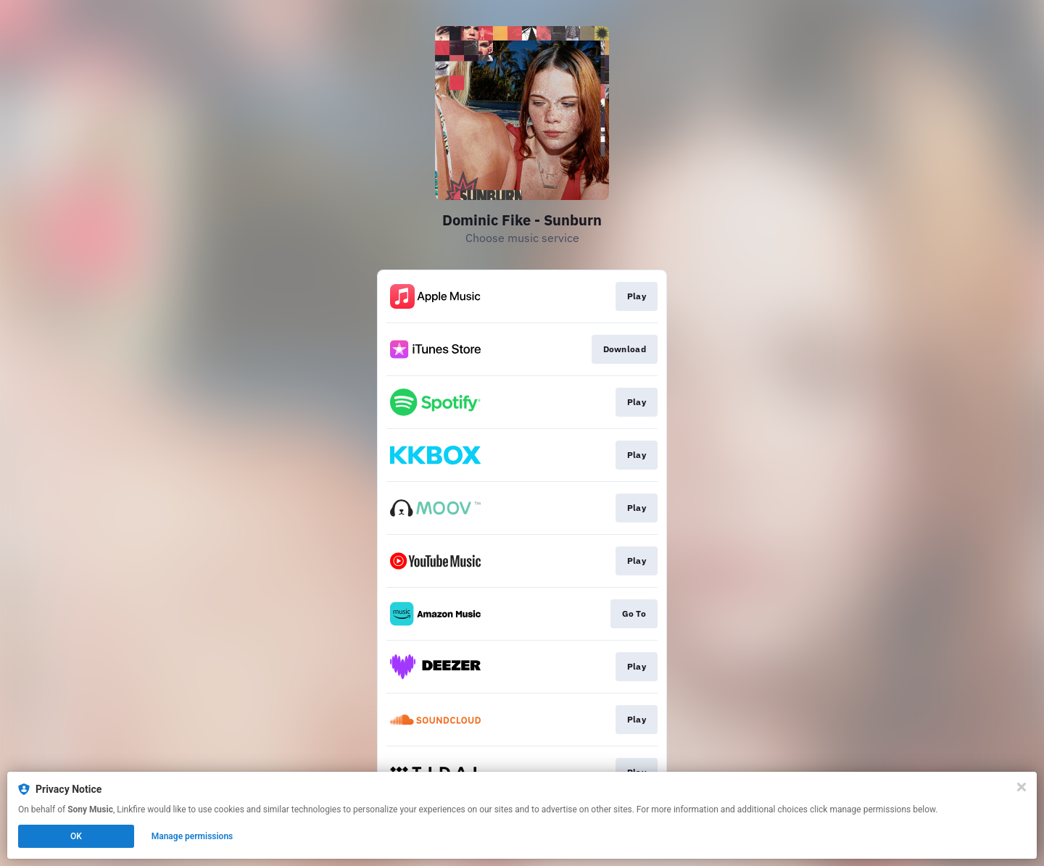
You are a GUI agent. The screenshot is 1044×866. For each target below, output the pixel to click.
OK (76, 836)
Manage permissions (192, 836)
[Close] (1021, 787)
